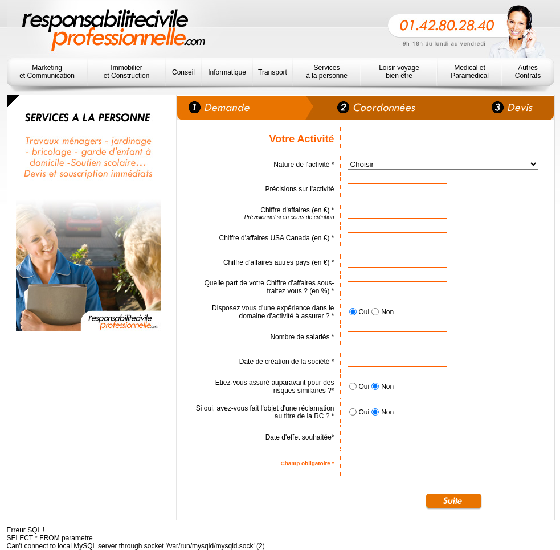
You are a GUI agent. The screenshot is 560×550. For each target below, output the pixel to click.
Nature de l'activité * (303, 165)
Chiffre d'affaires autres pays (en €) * (278, 262)
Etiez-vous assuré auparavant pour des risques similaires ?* (274, 387)
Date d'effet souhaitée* (299, 437)
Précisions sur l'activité (299, 189)
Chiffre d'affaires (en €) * (297, 210)
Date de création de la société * (286, 362)
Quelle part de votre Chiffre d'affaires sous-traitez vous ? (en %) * (269, 287)
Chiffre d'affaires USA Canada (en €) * (276, 238)
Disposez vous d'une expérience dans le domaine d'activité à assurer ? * (273, 312)
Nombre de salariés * (302, 337)
